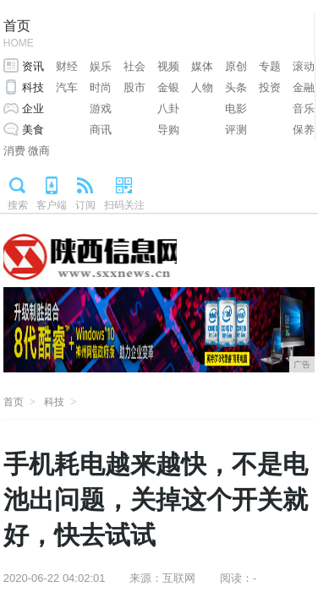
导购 (168, 129)
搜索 (18, 205)
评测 (236, 129)
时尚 (101, 87)
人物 (202, 87)
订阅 (85, 205)
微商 (39, 150)
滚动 (304, 66)
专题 (270, 66)
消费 (14, 150)
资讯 (33, 66)
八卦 (168, 108)
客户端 (51, 205)
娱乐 (101, 66)
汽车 (67, 87)
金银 (168, 87)
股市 (134, 87)
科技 (33, 87)
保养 (304, 129)
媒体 (202, 66)
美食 (33, 129)
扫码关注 (124, 205)
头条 (236, 87)
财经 (67, 66)
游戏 (101, 108)
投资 (270, 87)
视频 (168, 66)
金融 (304, 87)
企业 (33, 108)
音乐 (304, 108)
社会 (134, 66)
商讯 (101, 129)
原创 (236, 66)
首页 (18, 35)
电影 (236, 108)
